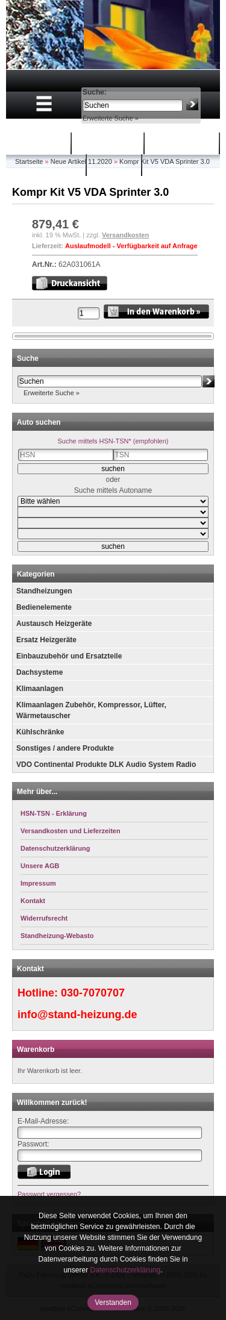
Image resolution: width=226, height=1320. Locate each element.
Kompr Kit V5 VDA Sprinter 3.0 (164, 161)
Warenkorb (109, 143)
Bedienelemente (44, 607)
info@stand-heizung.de (77, 1015)
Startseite (39, 143)
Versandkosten (125, 235)
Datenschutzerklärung (125, 1270)
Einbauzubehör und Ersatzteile (69, 656)
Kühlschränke (40, 732)
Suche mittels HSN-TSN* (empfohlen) (112, 441)
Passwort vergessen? (49, 1194)
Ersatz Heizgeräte (46, 640)
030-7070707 (93, 993)
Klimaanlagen (39, 688)
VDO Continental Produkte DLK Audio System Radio (106, 764)
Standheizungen (44, 591)
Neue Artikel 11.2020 (81, 161)
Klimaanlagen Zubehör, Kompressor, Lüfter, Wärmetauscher (91, 710)
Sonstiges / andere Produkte (65, 748)
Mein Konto (183, 143)
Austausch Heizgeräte (54, 623)
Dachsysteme (39, 672)
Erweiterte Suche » (111, 118)
